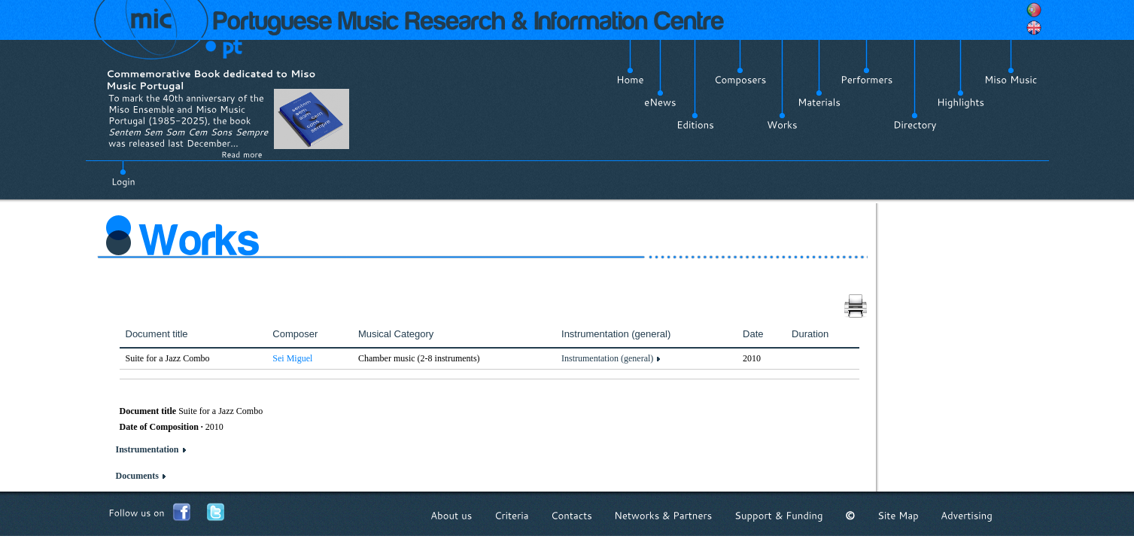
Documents (137, 475)
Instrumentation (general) (607, 358)
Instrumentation (147, 449)
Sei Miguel (292, 358)
